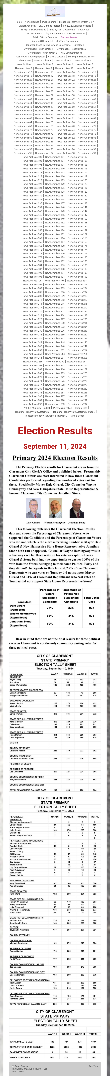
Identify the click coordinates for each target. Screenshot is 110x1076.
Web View (93, 1066)
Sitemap (24, 1066)
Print (16, 1066)
